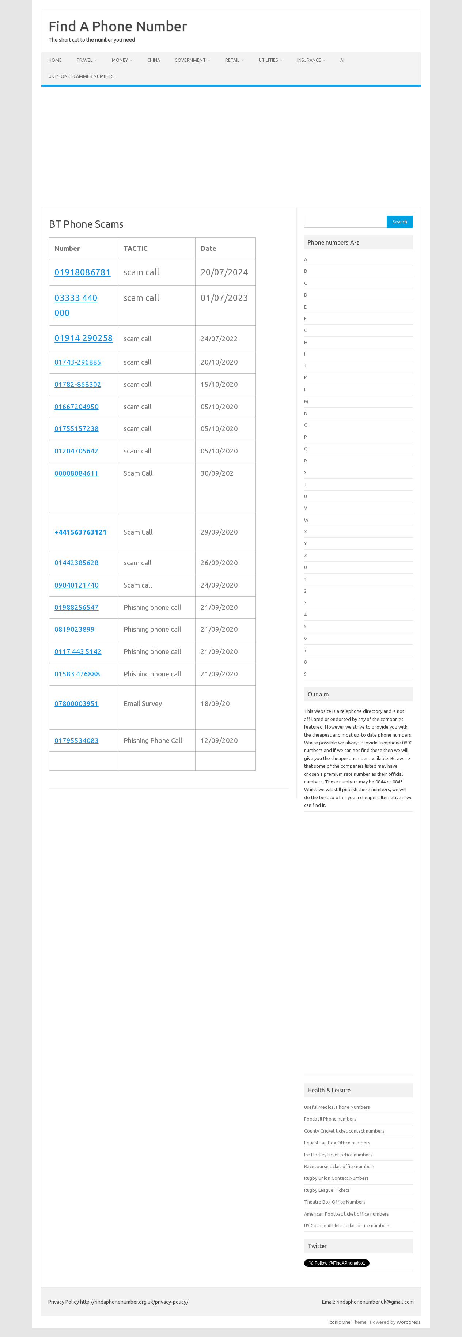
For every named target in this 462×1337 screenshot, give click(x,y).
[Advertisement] (231, 146)
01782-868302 (77, 384)
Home (55, 60)
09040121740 (76, 585)
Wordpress (408, 1322)
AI (342, 60)
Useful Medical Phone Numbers (337, 1107)
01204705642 (76, 451)
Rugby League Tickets (327, 1190)
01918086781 (82, 272)
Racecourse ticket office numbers (339, 1166)
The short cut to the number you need (92, 40)
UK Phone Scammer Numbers (81, 76)
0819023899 (74, 629)
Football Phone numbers (330, 1118)
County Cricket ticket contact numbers (344, 1130)
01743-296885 (77, 362)
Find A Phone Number (118, 26)
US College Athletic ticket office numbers (347, 1225)
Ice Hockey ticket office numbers (338, 1154)
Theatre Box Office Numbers (335, 1201)
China (153, 60)
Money (120, 60)
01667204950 (76, 407)
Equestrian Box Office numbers (337, 1142)
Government (190, 60)
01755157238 (76, 429)
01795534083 (76, 740)
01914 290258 (83, 338)
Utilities (268, 60)
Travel (84, 60)
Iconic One (340, 1322)
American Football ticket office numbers (346, 1213)
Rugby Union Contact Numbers (336, 1178)
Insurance (309, 60)
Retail (232, 60)
